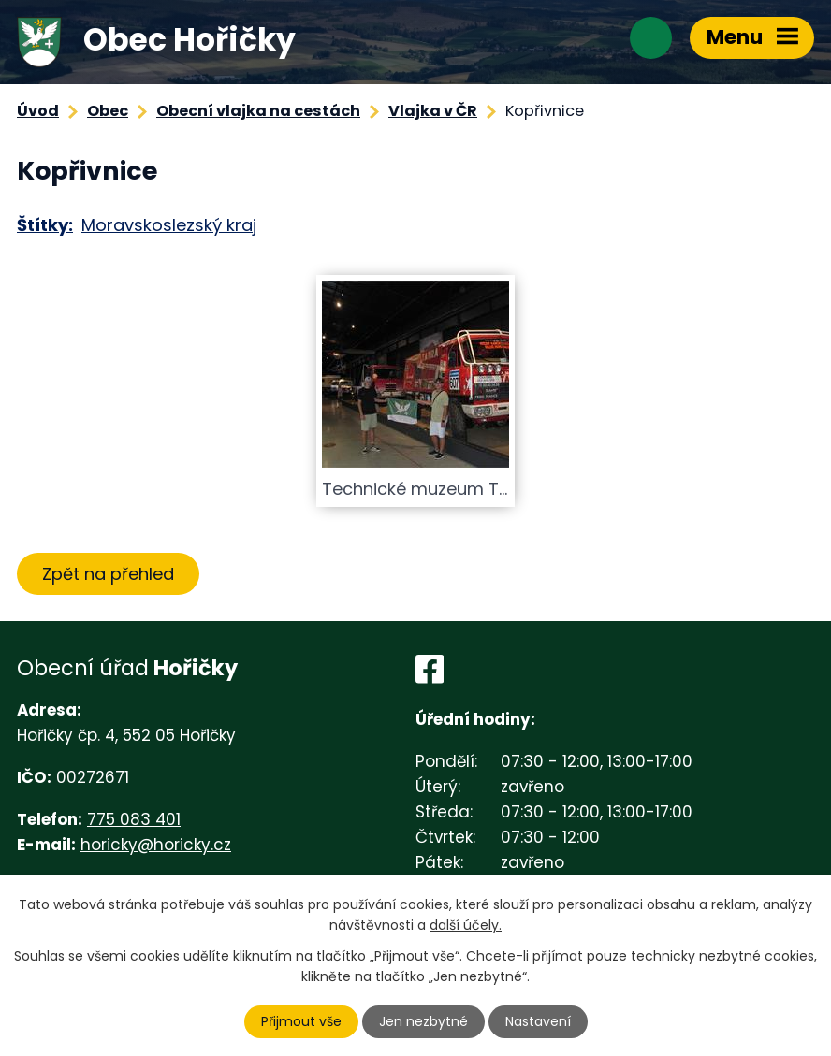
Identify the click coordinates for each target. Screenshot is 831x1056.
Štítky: (45, 225)
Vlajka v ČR (432, 111)
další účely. (466, 925)
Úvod (38, 111)
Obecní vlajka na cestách (258, 111)
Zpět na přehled (108, 574)
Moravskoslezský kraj (168, 225)
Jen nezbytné (423, 1021)
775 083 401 (134, 819)
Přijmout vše (301, 1021)
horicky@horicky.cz (155, 844)
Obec (107, 111)
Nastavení (538, 1021)
